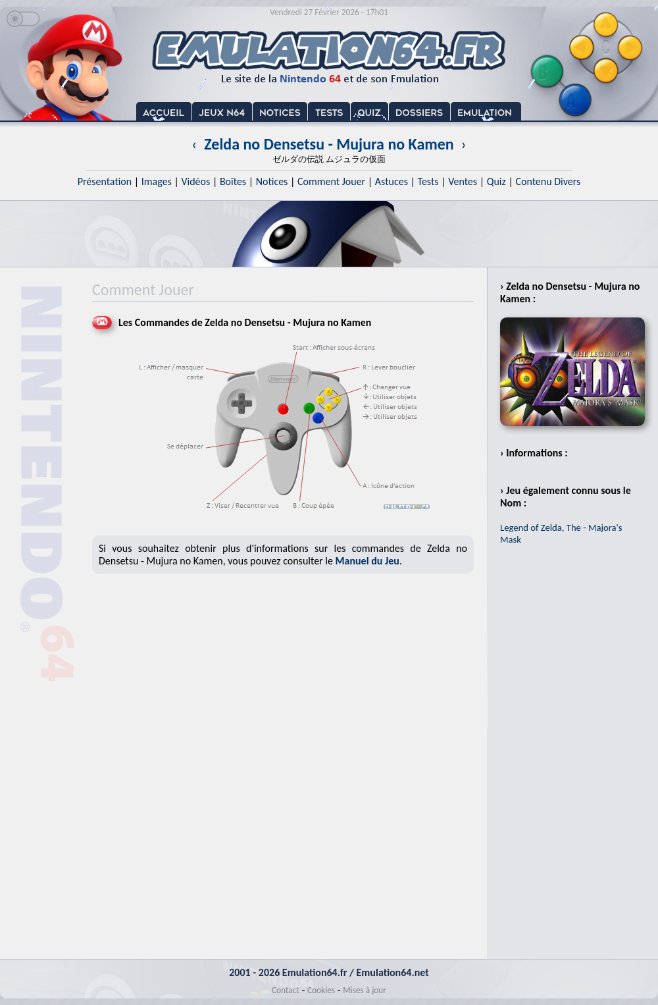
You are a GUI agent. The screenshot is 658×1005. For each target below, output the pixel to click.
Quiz (496, 181)
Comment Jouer (331, 181)
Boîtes (233, 181)
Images (156, 181)
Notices (272, 181)
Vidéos (195, 181)
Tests (428, 181)
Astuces (391, 181)
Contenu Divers (547, 181)
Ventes (462, 181)
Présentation (105, 181)
